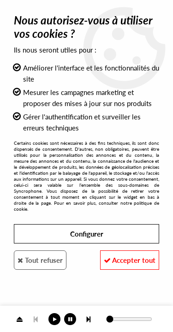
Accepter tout (129, 260)
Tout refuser (40, 260)
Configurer (86, 234)
